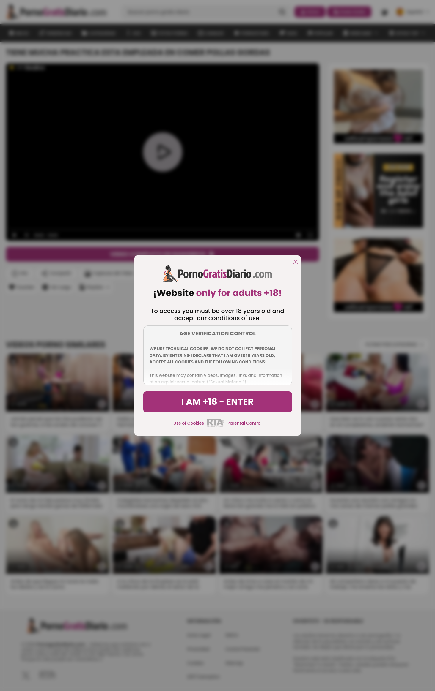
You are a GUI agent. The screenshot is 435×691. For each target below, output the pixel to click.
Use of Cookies (188, 423)
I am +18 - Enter (217, 402)
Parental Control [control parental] (244, 423)
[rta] (215, 426)
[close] (295, 262)
